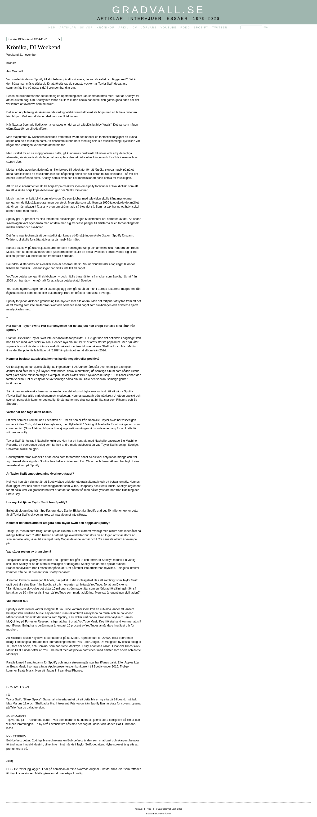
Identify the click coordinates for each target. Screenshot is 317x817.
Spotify (201, 27)
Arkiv (124, 27)
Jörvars (149, 27)
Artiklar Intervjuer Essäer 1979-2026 (158, 18)
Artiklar (67, 27)
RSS (149, 809)
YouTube (169, 27)
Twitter (220, 27)
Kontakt (139, 809)
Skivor (86, 27)
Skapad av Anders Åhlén (158, 813)
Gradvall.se (158, 9)
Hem (52, 27)
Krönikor (106, 27)
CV (135, 27)
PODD (185, 27)
